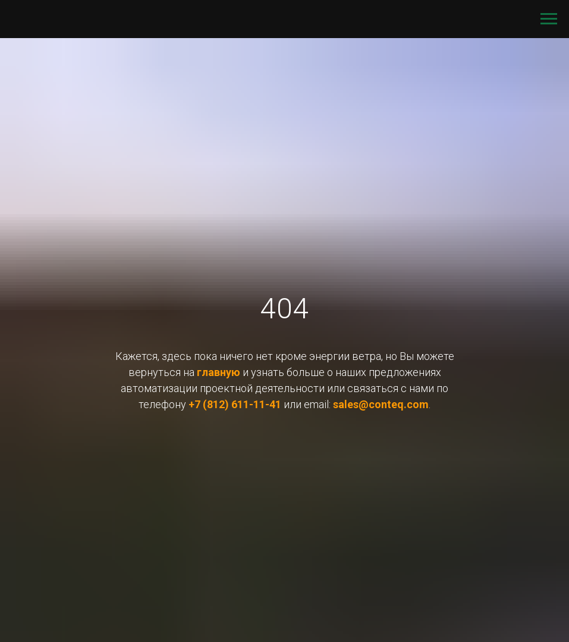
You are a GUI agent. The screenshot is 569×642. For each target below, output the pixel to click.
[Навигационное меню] (548, 19)
